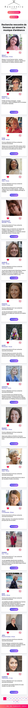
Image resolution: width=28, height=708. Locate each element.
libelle (3, 594)
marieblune (5, 676)
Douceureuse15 (6, 221)
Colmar (4, 305)
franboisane (5, 469)
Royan (3, 98)
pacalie (4, 345)
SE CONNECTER (14, 17)
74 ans (9, 222)
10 (17, 701)
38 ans (7, 264)
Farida (3, 138)
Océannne (4, 304)
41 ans (11, 678)
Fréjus (3, 264)
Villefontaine (5, 678)
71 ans (6, 554)
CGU (11, 706)
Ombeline (4, 552)
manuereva (5, 386)
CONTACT (24, 706)
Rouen (3, 139)
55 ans (11, 56)
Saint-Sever (5, 429)
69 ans (13, 636)
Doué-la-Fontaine (6, 636)
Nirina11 (4, 55)
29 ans (10, 429)
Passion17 (4, 96)
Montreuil (4, 388)
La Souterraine (5, 512)
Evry (3, 554)
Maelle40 (4, 428)
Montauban (5, 346)
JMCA (3, 635)
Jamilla (4, 179)
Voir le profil (14, 70)
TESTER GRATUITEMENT (14, 12)
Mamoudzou (5, 56)
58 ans (12, 512)
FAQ (8, 706)
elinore (3, 511)
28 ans (7, 139)
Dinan (3, 471)
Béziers (4, 595)
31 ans (8, 305)
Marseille (4, 222)
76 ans (7, 98)
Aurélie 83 (4, 262)
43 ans (9, 388)
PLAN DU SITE (17, 706)
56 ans (10, 346)
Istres (3, 181)
